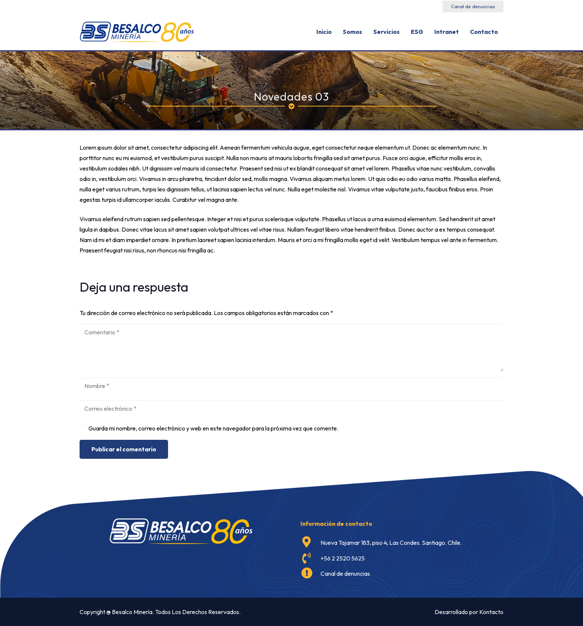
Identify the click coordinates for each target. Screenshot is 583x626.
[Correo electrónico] (291, 408)
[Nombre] (291, 386)
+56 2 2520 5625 (343, 558)
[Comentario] (291, 348)
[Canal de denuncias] (310, 574)
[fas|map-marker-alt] (310, 542)
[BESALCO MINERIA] (137, 32)
